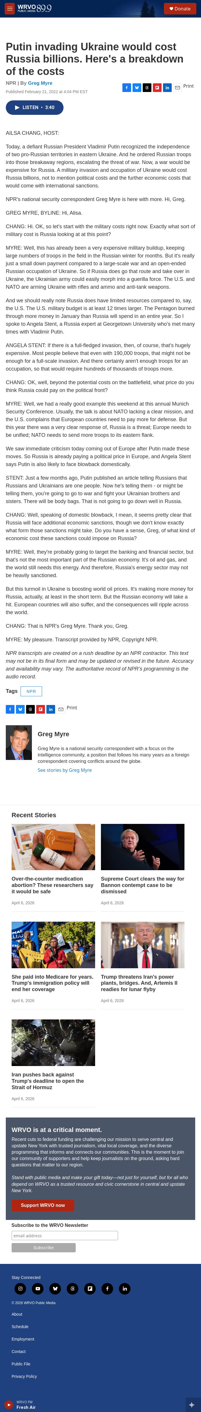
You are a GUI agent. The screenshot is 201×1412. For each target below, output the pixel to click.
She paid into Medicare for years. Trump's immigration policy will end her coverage (52, 983)
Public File (21, 1364)
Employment (23, 1339)
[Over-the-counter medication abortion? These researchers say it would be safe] (53, 847)
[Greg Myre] (19, 742)
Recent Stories (34, 815)
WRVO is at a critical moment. (57, 1129)
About (17, 1314)
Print (188, 86)
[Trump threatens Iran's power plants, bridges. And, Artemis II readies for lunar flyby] (142, 945)
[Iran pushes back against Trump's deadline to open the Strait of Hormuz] (53, 1042)
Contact (19, 1352)
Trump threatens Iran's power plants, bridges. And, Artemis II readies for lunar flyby (139, 983)
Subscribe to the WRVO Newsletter (50, 1225)
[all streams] (193, 1405)
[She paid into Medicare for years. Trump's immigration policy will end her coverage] (53, 945)
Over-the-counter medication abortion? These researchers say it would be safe (52, 885)
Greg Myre (40, 83)
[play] (8, 1405)
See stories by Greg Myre (65, 770)
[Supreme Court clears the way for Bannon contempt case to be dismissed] (142, 847)
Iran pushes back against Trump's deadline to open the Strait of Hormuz (48, 1081)
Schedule (20, 1327)
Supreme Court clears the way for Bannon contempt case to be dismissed (142, 885)
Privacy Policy (24, 1376)
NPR (31, 691)
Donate (183, 8)
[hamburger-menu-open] (10, 8)
